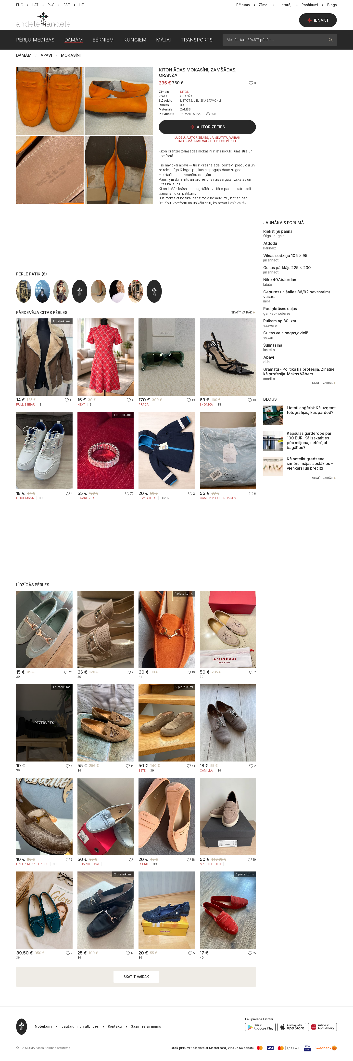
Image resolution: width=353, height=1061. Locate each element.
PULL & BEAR (25, 404)
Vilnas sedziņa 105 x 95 (285, 255)
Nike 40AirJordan (279, 279)
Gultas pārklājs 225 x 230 (287, 267)
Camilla (206, 770)
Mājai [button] (163, 40)
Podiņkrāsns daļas (280, 308)
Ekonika (206, 404)
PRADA (144, 404)
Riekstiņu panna (277, 231)
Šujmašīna (272, 345)
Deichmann (25, 498)
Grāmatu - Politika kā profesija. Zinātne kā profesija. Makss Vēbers (299, 371)
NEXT (81, 404)
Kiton (184, 92)
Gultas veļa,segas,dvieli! (285, 332)
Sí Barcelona (88, 864)
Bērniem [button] (103, 40)
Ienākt (318, 20)
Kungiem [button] (135, 40)
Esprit (144, 864)
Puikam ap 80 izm (279, 320)
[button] (238, 203)
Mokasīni (71, 55)
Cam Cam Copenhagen (218, 498)
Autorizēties (207, 126)
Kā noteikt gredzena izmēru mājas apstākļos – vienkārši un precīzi (310, 463)
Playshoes (147, 498)
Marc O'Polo (210, 864)
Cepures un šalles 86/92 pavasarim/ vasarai (296, 294)
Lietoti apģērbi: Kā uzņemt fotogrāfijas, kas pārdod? (311, 410)
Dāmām (23, 55)
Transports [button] (197, 40)
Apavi (46, 55)
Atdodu (270, 243)
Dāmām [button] (73, 40)
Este (142, 770)
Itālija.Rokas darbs (32, 864)
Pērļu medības (35, 40)
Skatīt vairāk (243, 312)
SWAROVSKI (86, 498)
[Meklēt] (331, 40)
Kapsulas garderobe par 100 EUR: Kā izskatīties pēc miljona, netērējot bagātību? (309, 440)
